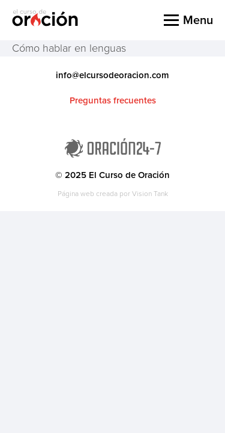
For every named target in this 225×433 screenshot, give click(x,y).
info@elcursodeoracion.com (112, 75)
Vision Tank (150, 193)
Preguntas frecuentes (113, 100)
